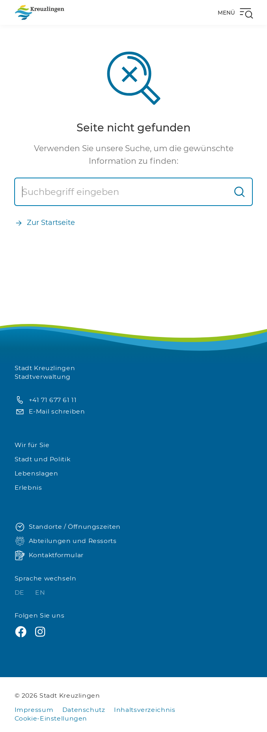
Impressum (34, 709)
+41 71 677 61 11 (46, 400)
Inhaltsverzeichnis (144, 709)
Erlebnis (28, 487)
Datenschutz (83, 709)
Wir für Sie (32, 445)
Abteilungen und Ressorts (66, 541)
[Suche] (121, 191)
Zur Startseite (44, 222)
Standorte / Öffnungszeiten (68, 527)
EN (40, 592)
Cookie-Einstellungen (51, 718)
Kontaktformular (49, 555)
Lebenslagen (36, 473)
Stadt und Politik (43, 459)
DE (20, 592)
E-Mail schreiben (50, 411)
